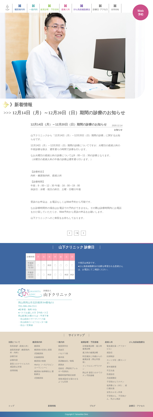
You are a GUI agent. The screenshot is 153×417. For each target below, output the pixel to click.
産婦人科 (109, 342)
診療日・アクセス (137, 406)
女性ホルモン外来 (114, 392)
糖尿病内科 (37, 342)
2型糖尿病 (38, 353)
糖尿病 (37, 346)
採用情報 (14, 370)
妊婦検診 (110, 356)
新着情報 (52, 406)
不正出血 (110, 370)
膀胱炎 (61, 365)
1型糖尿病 (38, 378)
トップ (11, 406)
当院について (14, 342)
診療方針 (14, 356)
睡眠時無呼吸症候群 (67, 375)
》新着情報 (21, 104)
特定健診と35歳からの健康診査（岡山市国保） (92, 359)
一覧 (76, 233)
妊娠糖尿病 (39, 357)
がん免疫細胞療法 (137, 342)
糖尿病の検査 (40, 361)
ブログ (92, 406)
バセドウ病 (63, 353)
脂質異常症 (63, 346)
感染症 (110, 352)
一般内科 (60, 342)
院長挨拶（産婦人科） (19, 346)
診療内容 (14, 360)
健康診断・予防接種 (89, 342)
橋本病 (61, 357)
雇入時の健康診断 (90, 352)
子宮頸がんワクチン (115, 382)
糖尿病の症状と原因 (43, 350)
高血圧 (61, 350)
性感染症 (110, 374)
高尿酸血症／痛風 (66, 361)
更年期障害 (111, 367)
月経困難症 (111, 378)
